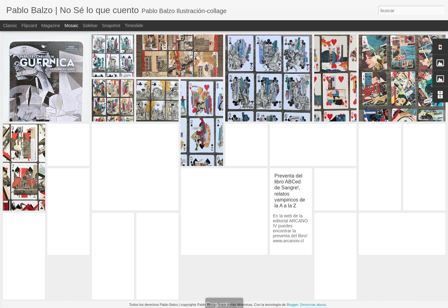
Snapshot (111, 25)
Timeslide (134, 25)
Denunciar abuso (313, 304)
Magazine (50, 25)
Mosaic (71, 25)
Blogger (292, 304)
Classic (10, 25)
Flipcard (29, 25)
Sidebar (90, 25)
